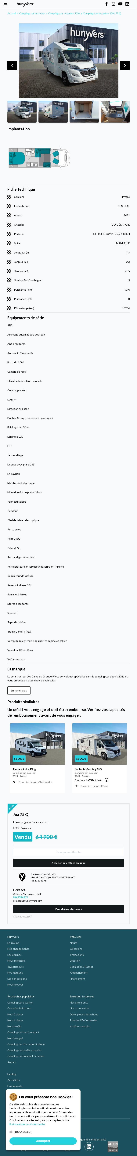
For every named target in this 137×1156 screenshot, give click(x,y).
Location (75, 960)
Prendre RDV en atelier (83, 1020)
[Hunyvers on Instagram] (113, 4)
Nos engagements (18, 948)
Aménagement (79, 972)
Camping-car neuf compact (23, 1032)
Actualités (13, 1080)
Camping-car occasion (20, 1002)
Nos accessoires (79, 1008)
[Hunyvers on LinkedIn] (127, 4)
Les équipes (14, 954)
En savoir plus (19, 690)
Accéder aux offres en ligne (68, 862)
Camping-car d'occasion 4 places (26, 1044)
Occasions (76, 948)
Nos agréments (79, 1002)
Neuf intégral (15, 1038)
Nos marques (15, 972)
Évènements (14, 1086)
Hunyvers (13, 936)
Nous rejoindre (16, 960)
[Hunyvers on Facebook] (106, 4)
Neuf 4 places (15, 1020)
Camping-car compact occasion (25, 1056)
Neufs (73, 942)
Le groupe (13, 942)
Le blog (11, 1074)
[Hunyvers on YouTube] (120, 4)
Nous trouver (15, 984)
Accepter (43, 1141)
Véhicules (75, 936)
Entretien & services (82, 996)
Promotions (77, 954)
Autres (11, 1062)
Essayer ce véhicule (69, 852)
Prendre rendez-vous (68, 909)
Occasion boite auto (19, 1008)
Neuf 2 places (15, 1014)
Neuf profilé (14, 1026)
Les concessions (17, 978)
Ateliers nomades (80, 1026)
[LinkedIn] (89, 1146)
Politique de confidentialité (90, 1139)
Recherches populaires (20, 996)
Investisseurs (15, 966)
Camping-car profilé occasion (24, 1050)
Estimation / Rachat (81, 966)
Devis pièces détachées (84, 1014)
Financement (77, 978)
